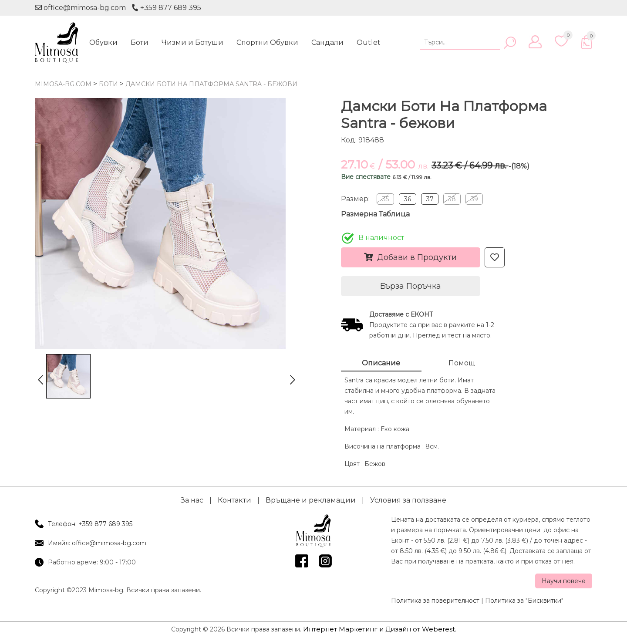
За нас (192, 500)
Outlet (369, 42)
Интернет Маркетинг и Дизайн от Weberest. (379, 629)
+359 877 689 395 (166, 7)
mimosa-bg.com (63, 84)
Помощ (461, 363)
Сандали (327, 42)
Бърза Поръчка (410, 286)
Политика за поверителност (435, 600)
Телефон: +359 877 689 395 (90, 524)
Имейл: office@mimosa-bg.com (97, 543)
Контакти (234, 500)
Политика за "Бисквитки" (524, 600)
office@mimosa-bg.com (80, 7)
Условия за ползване (408, 500)
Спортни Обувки (267, 42)
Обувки (103, 42)
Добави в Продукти (410, 257)
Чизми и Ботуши (192, 42)
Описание (381, 363)
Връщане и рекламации (311, 500)
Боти (139, 42)
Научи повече (564, 581)
